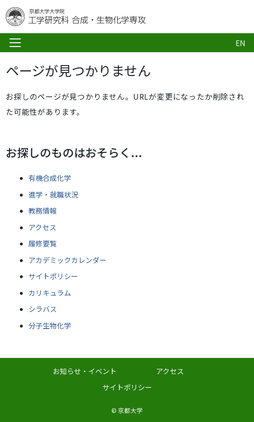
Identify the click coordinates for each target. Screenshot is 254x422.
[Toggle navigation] (15, 42)
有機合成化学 (49, 178)
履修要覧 (42, 243)
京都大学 (130, 410)
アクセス (42, 227)
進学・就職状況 (53, 194)
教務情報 (42, 211)
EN (240, 43)
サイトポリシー (53, 276)
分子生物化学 (49, 325)
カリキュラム (49, 293)
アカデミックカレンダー (67, 260)
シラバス (42, 309)
